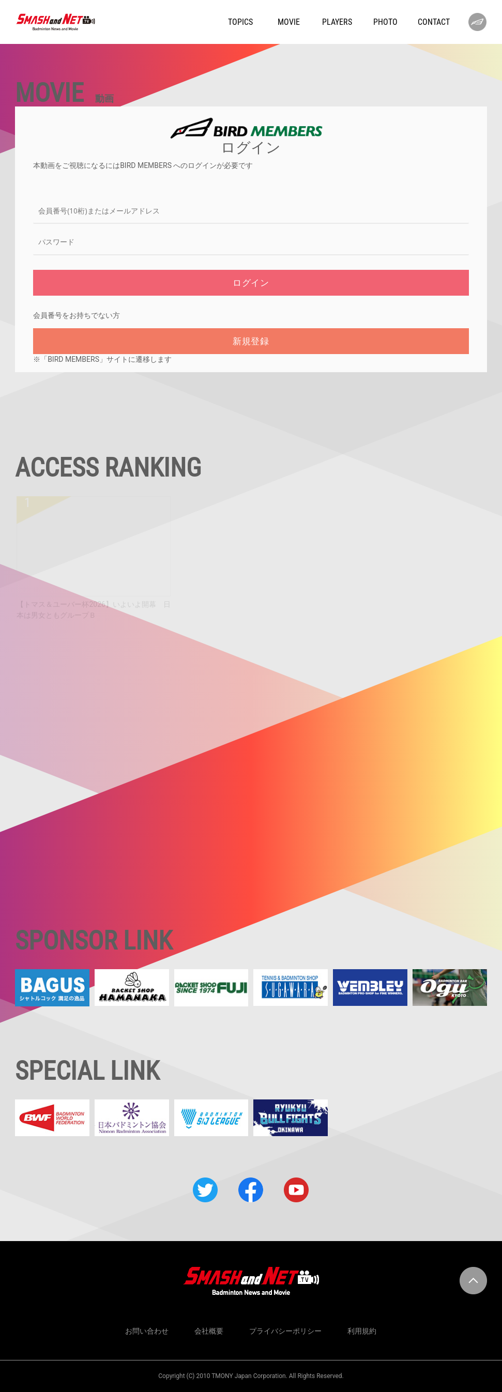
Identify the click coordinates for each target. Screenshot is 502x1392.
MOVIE (289, 22)
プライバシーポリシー (285, 1331)
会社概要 (208, 1331)
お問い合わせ (147, 1331)
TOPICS (240, 22)
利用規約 (361, 1331)
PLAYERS (337, 22)
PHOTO (385, 22)
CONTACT (434, 22)
